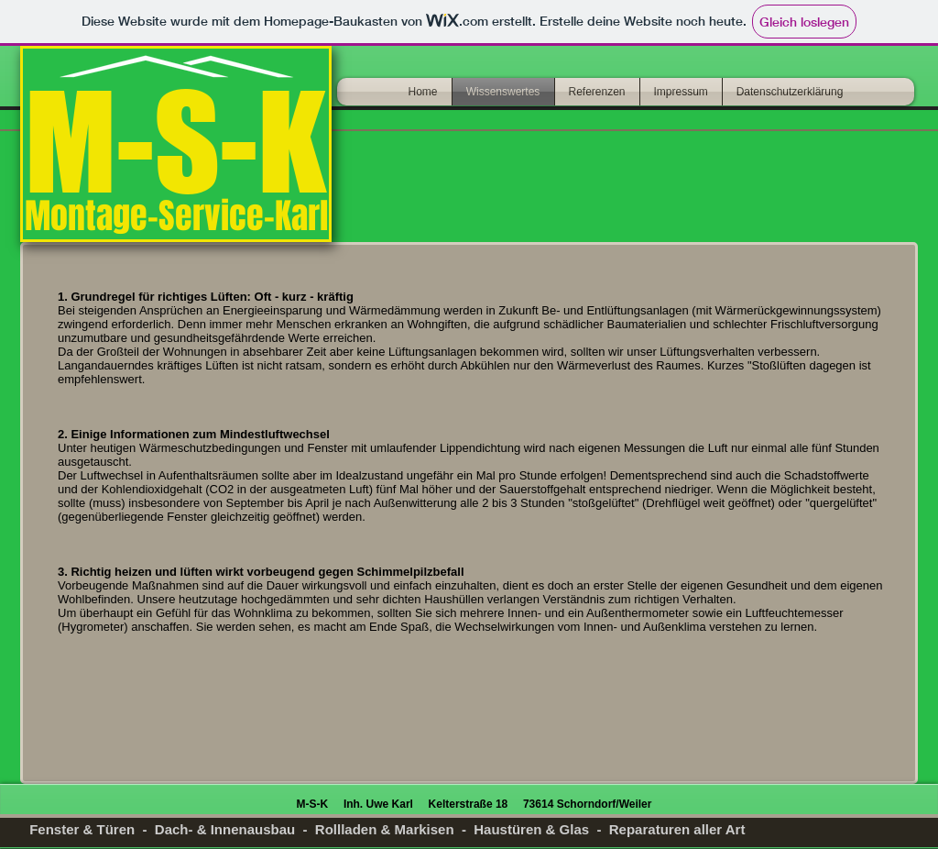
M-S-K (175, 141)
